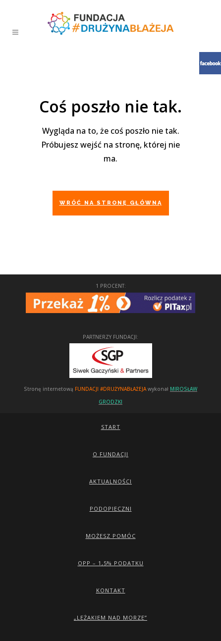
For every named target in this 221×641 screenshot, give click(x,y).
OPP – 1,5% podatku (111, 563)
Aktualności (110, 481)
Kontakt (110, 590)
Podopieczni (111, 508)
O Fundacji (110, 454)
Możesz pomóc (111, 535)
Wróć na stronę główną (110, 203)
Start (110, 426)
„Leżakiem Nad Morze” (110, 617)
